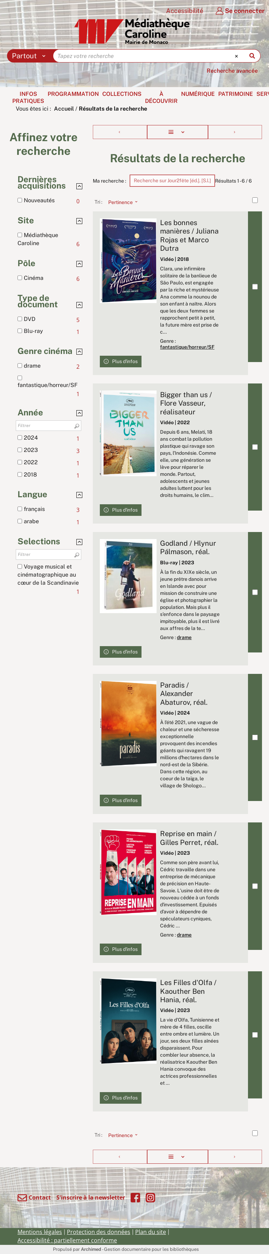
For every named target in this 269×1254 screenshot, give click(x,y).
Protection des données (98, 1232)
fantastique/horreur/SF (187, 347)
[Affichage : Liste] (177, 132)
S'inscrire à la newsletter (90, 1197)
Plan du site (150, 1232)
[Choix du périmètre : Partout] (30, 56)
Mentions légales (40, 1232)
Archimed (91, 1249)
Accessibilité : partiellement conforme (67, 1240)
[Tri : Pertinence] (121, 202)
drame (184, 637)
